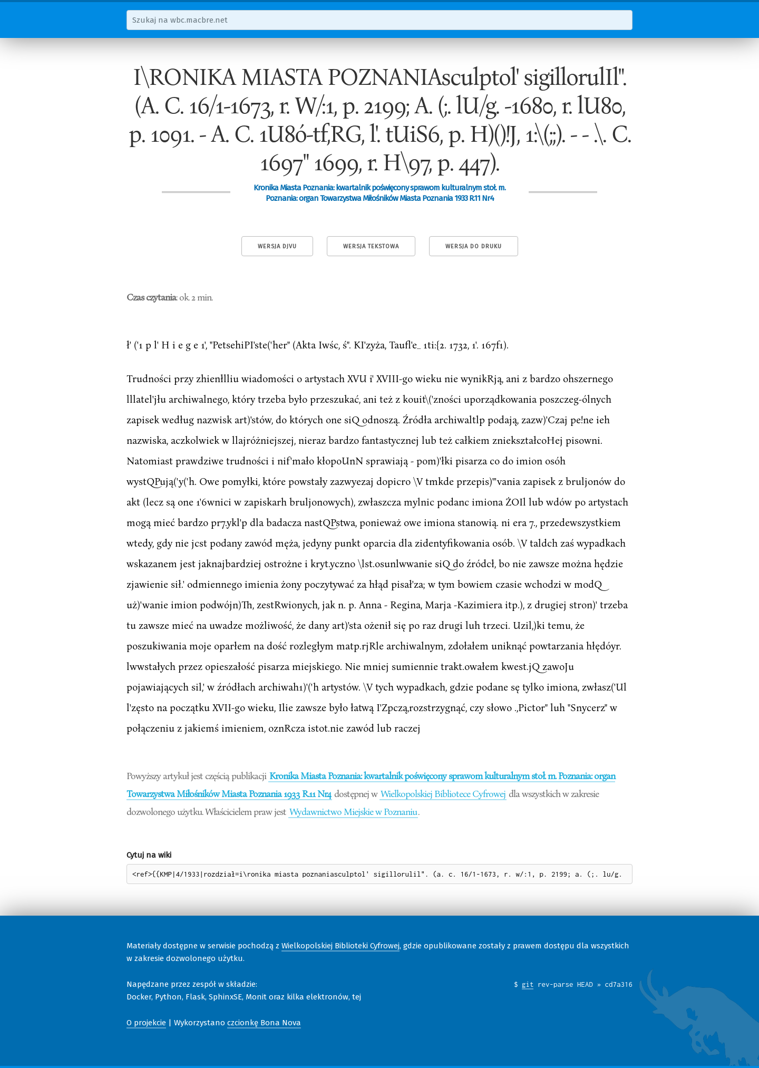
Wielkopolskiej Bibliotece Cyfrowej (443, 793)
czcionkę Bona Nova (264, 1022)
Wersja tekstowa (371, 246)
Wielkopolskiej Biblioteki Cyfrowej (340, 945)
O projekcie (146, 1022)
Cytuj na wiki (148, 855)
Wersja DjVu (277, 246)
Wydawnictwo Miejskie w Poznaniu (353, 811)
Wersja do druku (473, 246)
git (528, 984)
